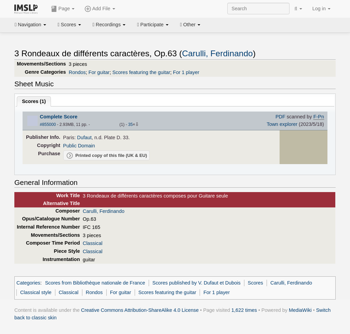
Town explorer (282, 124)
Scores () (34, 101)
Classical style (35, 292)
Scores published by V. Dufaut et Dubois (196, 283)
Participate (153, 24)
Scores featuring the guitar (141, 72)
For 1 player (186, 72)
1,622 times (244, 310)
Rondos (77, 72)
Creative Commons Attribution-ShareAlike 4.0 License (140, 310)
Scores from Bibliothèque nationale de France (95, 283)
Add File (100, 9)
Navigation (30, 24)
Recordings (109, 24)
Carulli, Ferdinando (217, 53)
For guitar (99, 72)
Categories (28, 283)
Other (190, 24)
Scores (69, 24)
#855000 (48, 124)
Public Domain (79, 145)
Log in (321, 8)
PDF (280, 116)
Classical (93, 243)
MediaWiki (300, 310)
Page (63, 9)
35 (130, 124)
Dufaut (84, 137)
